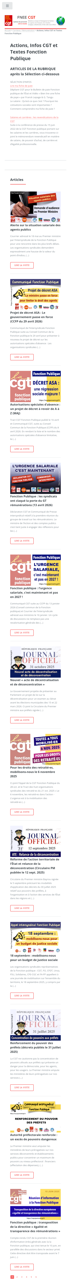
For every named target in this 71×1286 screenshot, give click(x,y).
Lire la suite (22, 265)
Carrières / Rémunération (24, 30)
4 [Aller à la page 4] (26, 1277)
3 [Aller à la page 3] (21, 1277)
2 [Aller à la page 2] (17, 1277)
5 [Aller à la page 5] (31, 1277)
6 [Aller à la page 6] (36, 1277)
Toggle (7, 6)
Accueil (8, 30)
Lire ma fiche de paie (21, 85)
